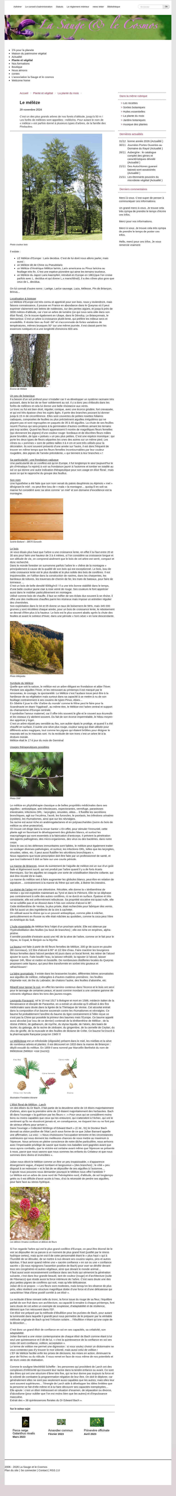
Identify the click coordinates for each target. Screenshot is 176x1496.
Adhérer (17, 6)
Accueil (24, 93)
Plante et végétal (22, 60)
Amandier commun (60, 1430)
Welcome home (21, 80)
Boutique (17, 66)
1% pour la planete (23, 50)
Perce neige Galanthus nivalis (24, 1432)
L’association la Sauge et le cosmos (33, 76)
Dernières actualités (131, 134)
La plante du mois (68, 93)
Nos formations (21, 63)
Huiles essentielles (134, 111)
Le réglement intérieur (78, 6)
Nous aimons (19, 70)
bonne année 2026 (139, 141)
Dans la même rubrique (133, 95)
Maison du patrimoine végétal (29, 53)
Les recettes (130, 103)
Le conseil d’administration (38, 6)
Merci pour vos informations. (135, 221)
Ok (166, 6)
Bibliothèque (113, 6)
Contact (43, 1470)
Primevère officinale (97, 1430)
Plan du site (11, 1470)
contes (16, 73)
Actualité (17, 56)
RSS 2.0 (55, 1470)
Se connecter (28, 1470)
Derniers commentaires (133, 189)
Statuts (59, 6)
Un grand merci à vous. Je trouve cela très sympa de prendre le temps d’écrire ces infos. (142, 211)
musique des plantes (135, 124)
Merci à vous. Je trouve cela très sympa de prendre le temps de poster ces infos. (142, 231)
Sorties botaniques (134, 107)
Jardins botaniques (134, 120)
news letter (98, 6)
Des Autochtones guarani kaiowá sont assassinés (142, 169)
